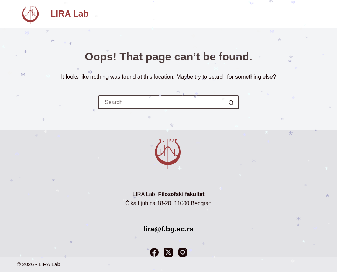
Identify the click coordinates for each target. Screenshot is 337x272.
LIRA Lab (69, 14)
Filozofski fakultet (181, 194)
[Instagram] (182, 252)
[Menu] (317, 14)
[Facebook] (154, 252)
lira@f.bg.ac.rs (169, 229)
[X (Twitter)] (168, 252)
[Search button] (232, 102)
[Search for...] (161, 102)
